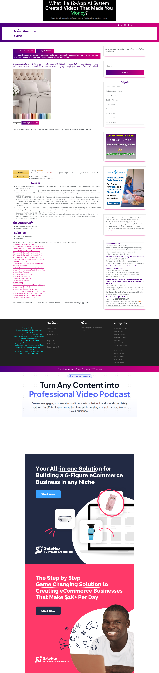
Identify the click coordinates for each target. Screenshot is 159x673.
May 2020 (50, 341)
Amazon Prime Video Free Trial (24, 298)
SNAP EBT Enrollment (20, 261)
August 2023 (51, 328)
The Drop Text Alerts (20, 266)
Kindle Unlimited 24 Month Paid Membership (29, 249)
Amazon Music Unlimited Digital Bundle (27, 295)
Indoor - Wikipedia (113, 243)
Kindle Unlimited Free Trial (22, 278)
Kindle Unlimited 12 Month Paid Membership (28, 259)
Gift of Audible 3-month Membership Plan (27, 253)
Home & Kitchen (120, 338)
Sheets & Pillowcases (121, 343)
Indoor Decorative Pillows (23, 51)
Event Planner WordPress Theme (72, 369)
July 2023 (50, 331)
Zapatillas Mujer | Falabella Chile (118, 297)
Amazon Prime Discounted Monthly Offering (29, 285)
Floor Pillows (111, 95)
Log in (83, 330)
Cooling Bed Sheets (44, 51)
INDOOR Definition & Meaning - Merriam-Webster (125, 257)
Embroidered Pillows (114, 91)
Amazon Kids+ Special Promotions (25, 289)
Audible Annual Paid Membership (24, 244)
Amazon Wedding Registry (22, 274)
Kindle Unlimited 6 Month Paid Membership (28, 268)
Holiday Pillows (112, 100)
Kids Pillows (110, 104)
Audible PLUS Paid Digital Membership (26, 251)
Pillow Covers (111, 109)
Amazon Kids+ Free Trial (21, 287)
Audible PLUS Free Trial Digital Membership (28, 264)
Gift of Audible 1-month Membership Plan (27, 257)
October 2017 (52, 344)
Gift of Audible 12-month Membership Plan (28, 247)
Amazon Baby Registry (21, 272)
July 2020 (50, 338)
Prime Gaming (18, 283)
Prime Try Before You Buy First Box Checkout (29, 291)
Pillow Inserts (111, 113)
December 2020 (53, 334)
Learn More (110, 230)
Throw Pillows (111, 122)
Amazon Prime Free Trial (21, 276)
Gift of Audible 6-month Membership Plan (27, 255)
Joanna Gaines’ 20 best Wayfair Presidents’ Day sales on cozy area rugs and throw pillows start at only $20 (125, 281)
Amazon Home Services (21, 281)
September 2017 (53, 347)
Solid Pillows (110, 118)
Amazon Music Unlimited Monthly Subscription (29, 293)
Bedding (117, 340)
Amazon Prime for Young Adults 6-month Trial (29, 270)
